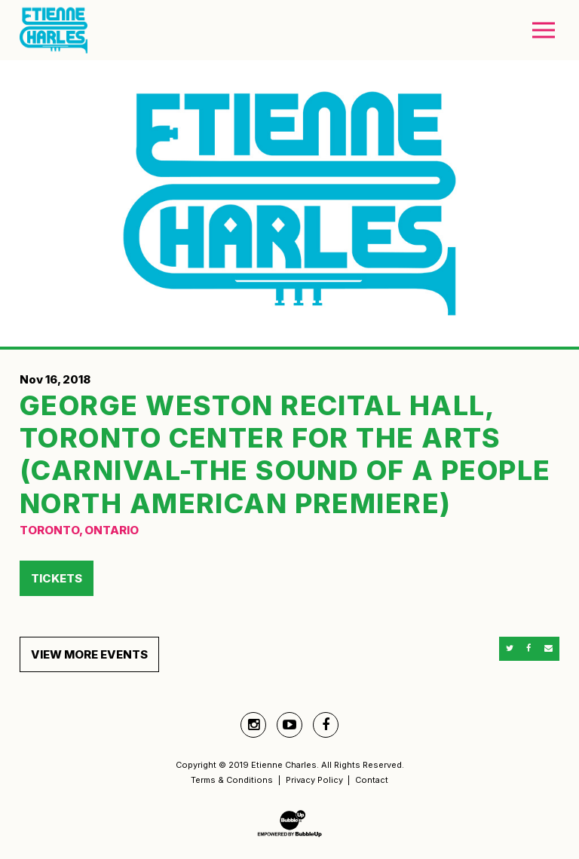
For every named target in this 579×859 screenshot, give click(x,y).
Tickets (56, 578)
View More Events (89, 654)
